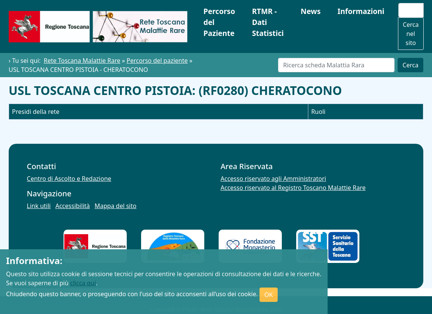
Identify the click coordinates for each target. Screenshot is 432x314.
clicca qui (83, 283)
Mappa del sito (116, 206)
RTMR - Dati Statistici (268, 22)
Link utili (39, 206)
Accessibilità (72, 206)
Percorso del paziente (157, 60)
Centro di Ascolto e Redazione (69, 178)
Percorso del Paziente (219, 22)
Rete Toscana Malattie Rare (82, 60)
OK (268, 295)
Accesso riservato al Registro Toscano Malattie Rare (293, 187)
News (311, 11)
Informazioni (360, 11)
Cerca (410, 65)
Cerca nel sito (411, 33)
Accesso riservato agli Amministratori (273, 178)
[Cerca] (336, 65)
